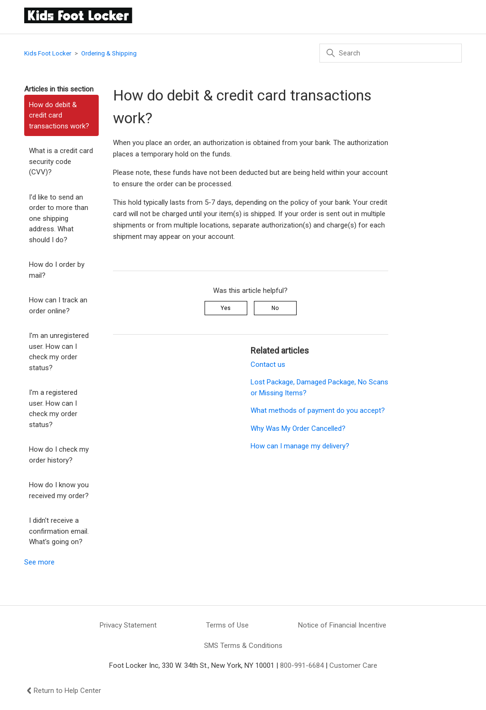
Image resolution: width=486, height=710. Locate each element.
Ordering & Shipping (109, 53)
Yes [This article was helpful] (226, 308)
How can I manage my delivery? (300, 446)
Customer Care (353, 665)
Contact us (268, 364)
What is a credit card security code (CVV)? (61, 161)
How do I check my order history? (59, 454)
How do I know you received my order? (59, 490)
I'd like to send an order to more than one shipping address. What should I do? (58, 218)
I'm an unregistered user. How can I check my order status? (59, 351)
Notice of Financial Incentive (342, 625)
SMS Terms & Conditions (243, 645)
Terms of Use (227, 625)
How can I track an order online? (58, 305)
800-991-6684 (302, 665)
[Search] (390, 53)
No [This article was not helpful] (275, 308)
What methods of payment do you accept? (318, 410)
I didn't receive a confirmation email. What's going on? (59, 531)
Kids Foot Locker (47, 53)
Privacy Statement (128, 625)
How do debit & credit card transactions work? (59, 115)
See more (39, 562)
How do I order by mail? (56, 270)
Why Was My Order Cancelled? (298, 428)
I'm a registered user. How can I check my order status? (53, 408)
